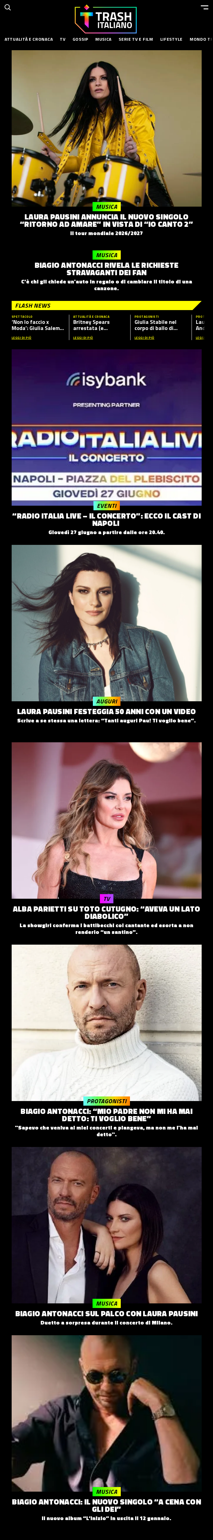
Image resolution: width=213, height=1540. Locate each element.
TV (62, 39)
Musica (103, 39)
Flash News (32, 305)
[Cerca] (8, 7)
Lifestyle (171, 39)
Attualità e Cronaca (29, 39)
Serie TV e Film (136, 39)
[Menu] (204, 7)
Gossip (80, 39)
